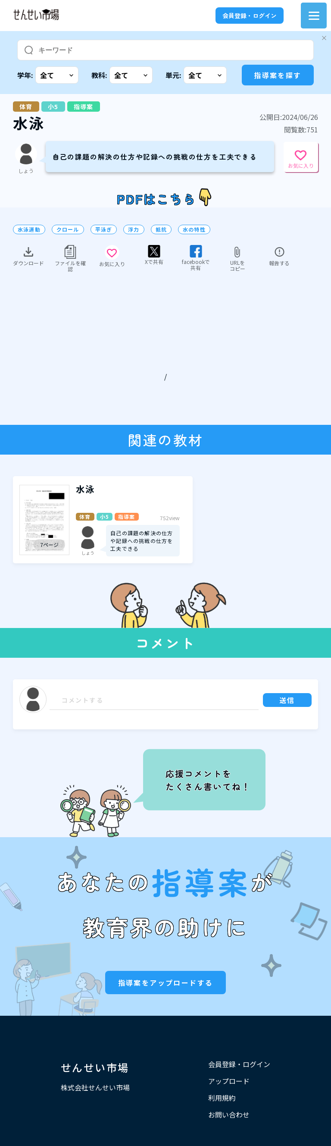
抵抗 (161, 229)
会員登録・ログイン (249, 15)
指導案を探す (277, 75)
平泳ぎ (103, 229)
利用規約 (222, 1098)
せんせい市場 (95, 1067)
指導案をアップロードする (165, 982)
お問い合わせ (229, 1114)
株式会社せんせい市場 (95, 1087)
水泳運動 (29, 229)
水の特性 (194, 229)
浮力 (133, 229)
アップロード (229, 1081)
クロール (67, 229)
